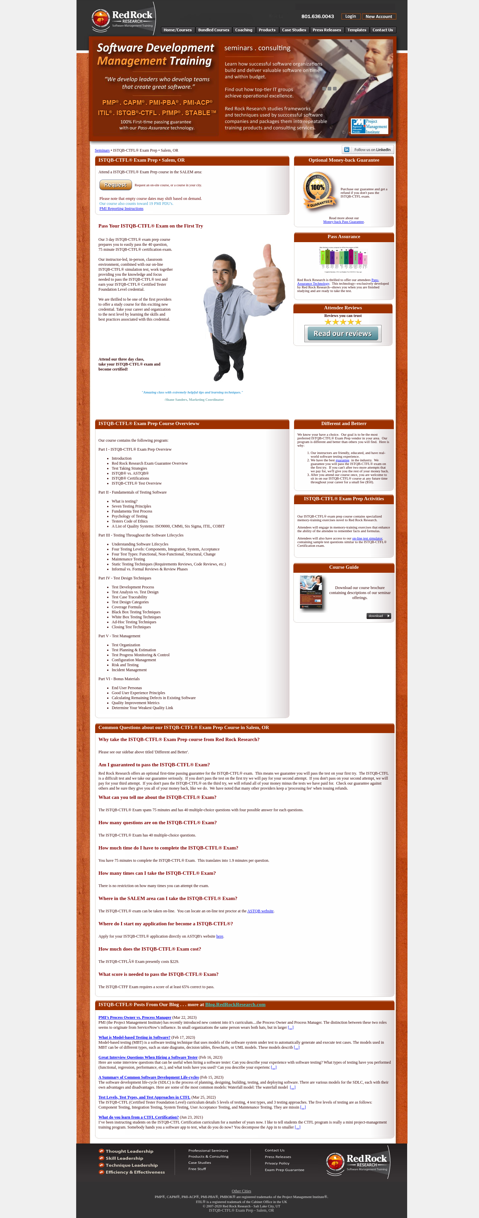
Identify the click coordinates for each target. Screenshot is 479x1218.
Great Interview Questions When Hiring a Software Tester (148, 1057)
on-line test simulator (367, 538)
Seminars (102, 150)
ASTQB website (260, 911)
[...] (291, 1027)
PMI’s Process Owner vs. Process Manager (134, 1017)
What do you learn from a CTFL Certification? (138, 1117)
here (219, 936)
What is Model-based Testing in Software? (134, 1037)
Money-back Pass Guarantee (343, 222)
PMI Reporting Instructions (121, 208)
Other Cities (241, 1191)
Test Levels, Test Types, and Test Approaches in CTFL (144, 1097)
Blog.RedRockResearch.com (235, 1004)
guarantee (342, 460)
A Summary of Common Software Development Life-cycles (148, 1077)
